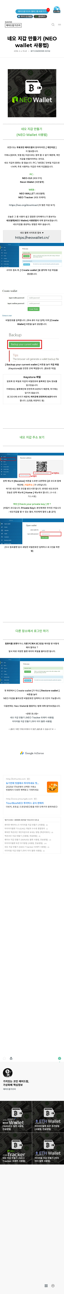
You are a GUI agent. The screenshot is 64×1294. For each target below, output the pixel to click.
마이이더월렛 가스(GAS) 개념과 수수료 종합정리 (25, 923)
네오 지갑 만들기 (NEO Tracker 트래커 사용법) (32, 813)
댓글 (4, 1153)
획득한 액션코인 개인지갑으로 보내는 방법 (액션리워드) (27, 927)
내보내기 (11, 1153)
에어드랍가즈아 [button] (16, 24)
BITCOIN (9, 915)
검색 (53, 24)
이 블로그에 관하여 (59, 1153)
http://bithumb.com (16, 874)
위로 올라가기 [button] (53, 1285)
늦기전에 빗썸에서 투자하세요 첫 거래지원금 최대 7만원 (21, 878)
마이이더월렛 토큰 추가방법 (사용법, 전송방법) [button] (48, 1212)
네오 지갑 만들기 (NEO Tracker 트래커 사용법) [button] (16, 1244)
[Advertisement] (32, 96)
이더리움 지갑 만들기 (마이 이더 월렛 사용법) (32, 816)
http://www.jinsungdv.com (19, 894)
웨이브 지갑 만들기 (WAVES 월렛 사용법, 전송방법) (26, 935)
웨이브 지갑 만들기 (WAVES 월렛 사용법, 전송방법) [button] (16, 1212)
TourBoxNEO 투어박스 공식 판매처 (25, 898)
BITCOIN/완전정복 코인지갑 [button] (40, 51)
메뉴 (59, 24)
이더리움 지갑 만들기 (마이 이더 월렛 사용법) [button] (48, 1244)
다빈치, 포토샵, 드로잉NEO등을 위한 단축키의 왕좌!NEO (31, 902)
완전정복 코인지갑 (20, 915)
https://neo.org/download (23, 268)
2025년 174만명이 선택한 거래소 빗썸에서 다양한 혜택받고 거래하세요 (22, 883)
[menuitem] (46, 1285)
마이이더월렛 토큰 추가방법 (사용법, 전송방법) (24, 938)
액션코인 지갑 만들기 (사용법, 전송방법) (21, 931)
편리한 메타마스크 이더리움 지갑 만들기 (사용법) (25, 920)
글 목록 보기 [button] (46, 1285)
